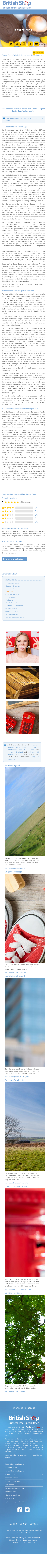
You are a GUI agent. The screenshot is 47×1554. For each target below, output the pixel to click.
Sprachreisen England (15, 976)
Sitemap (12, 1540)
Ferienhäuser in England (27, 747)
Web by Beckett (34, 1538)
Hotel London (9, 1485)
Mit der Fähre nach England (14, 1464)
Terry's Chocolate (12, 611)
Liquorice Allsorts (12, 589)
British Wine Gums (12, 583)
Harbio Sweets (11, 597)
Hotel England (9, 1498)
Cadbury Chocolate (13, 586)
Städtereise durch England (14, 1495)
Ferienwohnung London (13, 1481)
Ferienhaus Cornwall (12, 1478)
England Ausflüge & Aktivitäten (15, 1502)
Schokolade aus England (15, 617)
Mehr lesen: (15, 868)
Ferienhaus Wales (11, 1467)
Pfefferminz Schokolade (14, 606)
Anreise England (12, 765)
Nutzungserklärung (30, 1540)
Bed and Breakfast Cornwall (14, 1488)
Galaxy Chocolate (12, 594)
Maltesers (9, 600)
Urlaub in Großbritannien (16, 1186)
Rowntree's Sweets (12, 609)
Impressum (29, 1542)
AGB (19, 1540)
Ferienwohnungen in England (20, 750)
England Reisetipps (13, 871)
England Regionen (13, 1292)
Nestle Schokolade (12, 603)
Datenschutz (17, 1542)
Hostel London (10, 1474)
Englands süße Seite (11, 579)
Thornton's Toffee (12, 614)
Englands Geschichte (14, 1080)
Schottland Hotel (10, 1492)
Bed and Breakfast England (14, 1471)
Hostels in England (15, 752)
